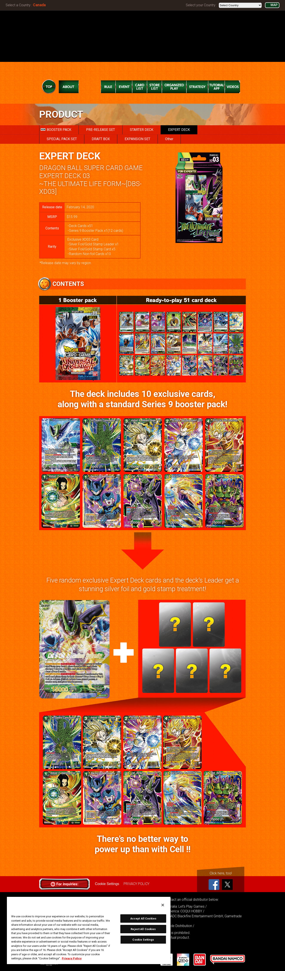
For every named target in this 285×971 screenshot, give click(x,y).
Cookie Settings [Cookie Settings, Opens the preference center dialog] (143, 939)
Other (169, 139)
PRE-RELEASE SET (100, 130)
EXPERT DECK (179, 130)
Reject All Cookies (143, 929)
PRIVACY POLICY (136, 884)
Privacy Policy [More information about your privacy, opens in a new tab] (72, 958)
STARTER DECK (141, 130)
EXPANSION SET (137, 139)
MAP (274, 5)
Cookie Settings (107, 884)
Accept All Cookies (143, 918)
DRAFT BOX (101, 139)
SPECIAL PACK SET (62, 139)
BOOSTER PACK (56, 130)
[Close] (162, 905)
